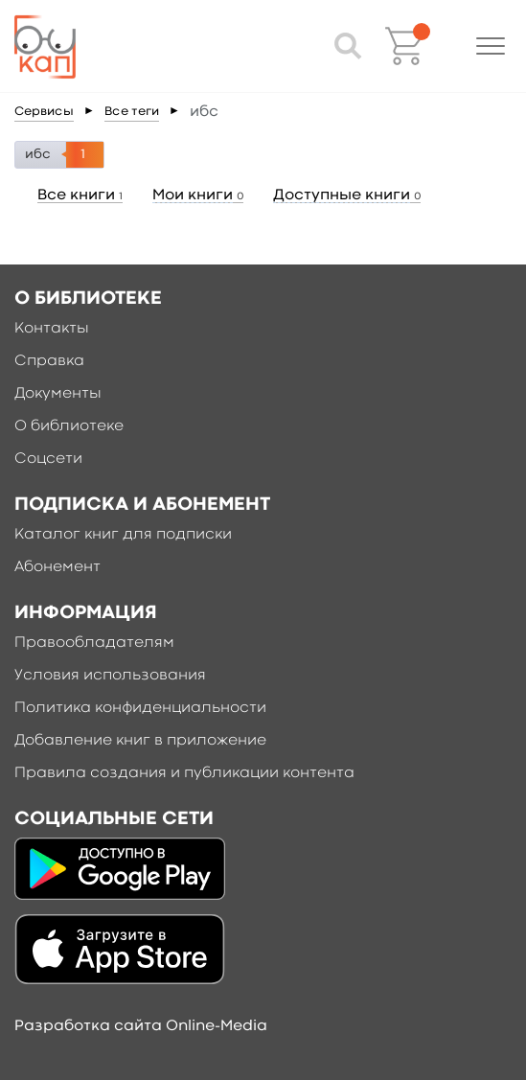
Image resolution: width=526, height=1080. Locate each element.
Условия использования (110, 675)
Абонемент (57, 567)
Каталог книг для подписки (123, 534)
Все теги (131, 111)
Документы (58, 394)
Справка (49, 361)
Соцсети (48, 459)
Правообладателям (94, 643)
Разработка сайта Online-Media (140, 1026)
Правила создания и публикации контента (184, 773)
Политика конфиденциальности (140, 708)
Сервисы (44, 111)
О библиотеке (69, 426)
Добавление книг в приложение (140, 740)
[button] (490, 46)
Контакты (51, 328)
